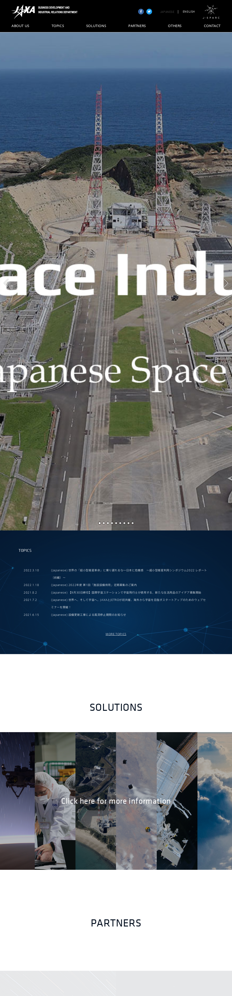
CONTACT (212, 26)
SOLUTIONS (96, 26)
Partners (116, 923)
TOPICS (58, 26)
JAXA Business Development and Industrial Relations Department (57, 12)
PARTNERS (137, 26)
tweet (149, 11)
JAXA (23, 12)
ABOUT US (20, 26)
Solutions (116, 707)
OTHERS (175, 26)
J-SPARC (211, 12)
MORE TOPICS (116, 634)
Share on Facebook (141, 11)
